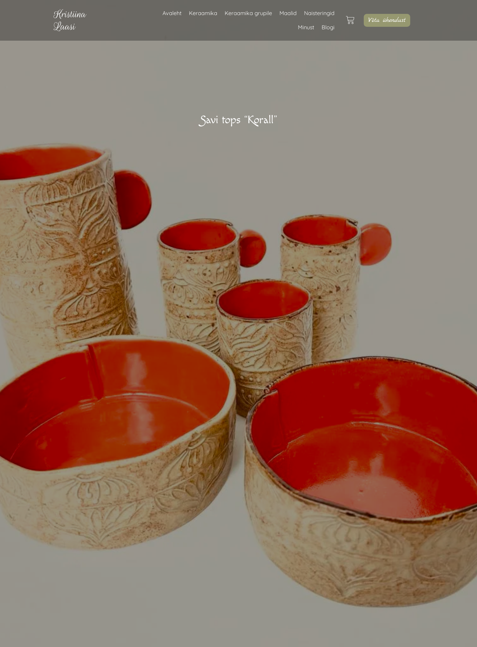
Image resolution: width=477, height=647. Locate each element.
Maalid (288, 13)
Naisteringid (319, 13)
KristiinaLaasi (70, 20)
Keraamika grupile (248, 13)
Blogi (328, 27)
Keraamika (203, 13)
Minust (306, 27)
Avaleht (172, 13)
